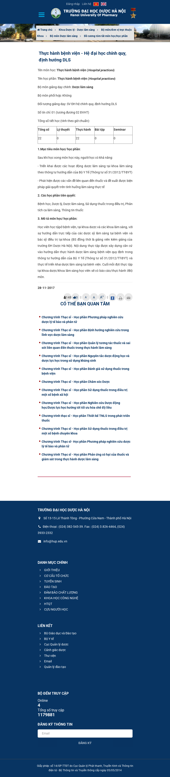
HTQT (45, 604)
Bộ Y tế (46, 639)
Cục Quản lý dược (53, 644)
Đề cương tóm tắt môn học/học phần (106, 36)
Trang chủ (44, 29)
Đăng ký (85, 743)
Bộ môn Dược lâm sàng (64, 36)
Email (45, 661)
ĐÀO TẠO (47, 587)
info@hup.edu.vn (52, 541)
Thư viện (47, 655)
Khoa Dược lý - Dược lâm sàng (77, 29)
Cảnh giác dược (52, 650)
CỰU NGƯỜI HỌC (53, 609)
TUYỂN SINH (49, 581)
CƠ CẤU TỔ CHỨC (53, 576)
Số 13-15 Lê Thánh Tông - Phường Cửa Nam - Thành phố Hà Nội (84, 518)
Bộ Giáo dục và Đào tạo (57, 633)
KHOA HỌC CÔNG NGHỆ (58, 598)
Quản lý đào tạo (52, 667)
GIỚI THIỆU (49, 570)
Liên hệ (86, 4)
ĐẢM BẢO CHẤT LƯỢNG (58, 592)
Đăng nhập (73, 4)
